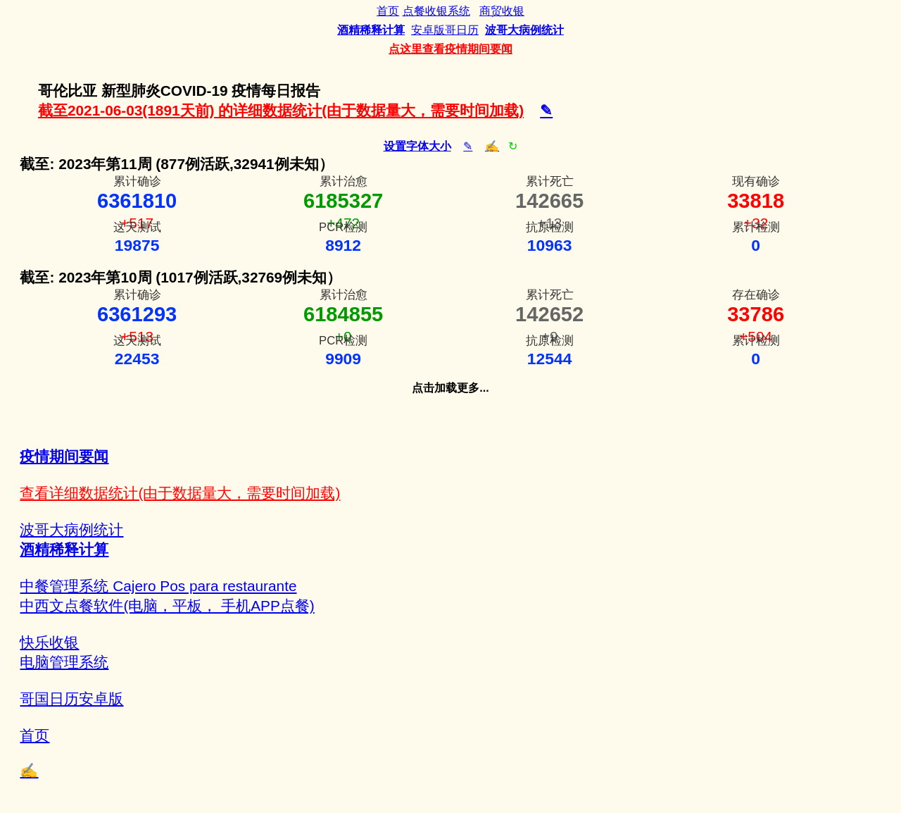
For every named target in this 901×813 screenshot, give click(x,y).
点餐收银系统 (436, 11)
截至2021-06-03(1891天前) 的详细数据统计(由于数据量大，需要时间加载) (281, 110)
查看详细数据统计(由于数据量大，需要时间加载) (180, 493)
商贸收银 (501, 11)
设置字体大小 (417, 146)
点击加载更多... (450, 388)
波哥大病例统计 (71, 529)
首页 (388, 11)
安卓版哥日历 (445, 30)
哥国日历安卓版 (71, 698)
